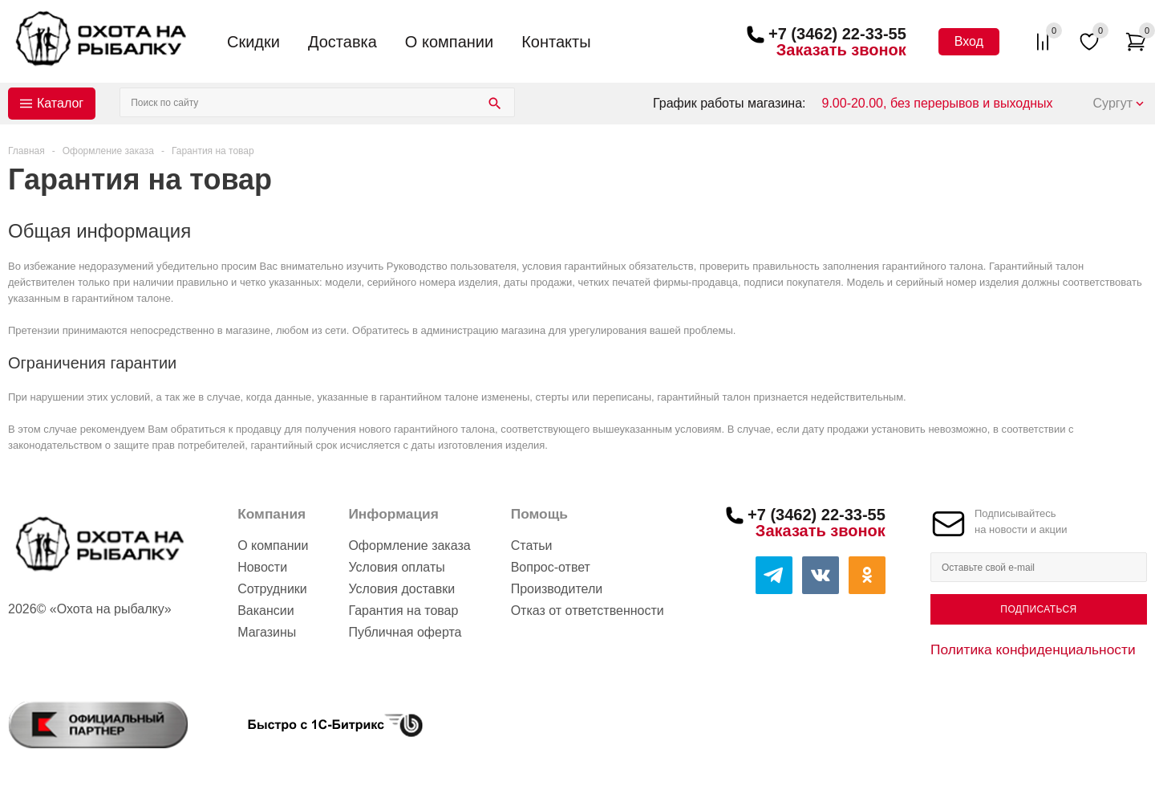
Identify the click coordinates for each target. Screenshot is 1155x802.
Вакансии (265, 610)
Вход (968, 41)
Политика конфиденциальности (1033, 649)
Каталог (60, 103)
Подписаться (1038, 609)
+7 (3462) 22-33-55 (837, 34)
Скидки (253, 42)
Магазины (266, 632)
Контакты (555, 42)
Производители (557, 589)
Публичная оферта (404, 632)
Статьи (532, 545)
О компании (449, 42)
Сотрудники (272, 589)
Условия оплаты (396, 567)
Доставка (342, 42)
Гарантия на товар (403, 610)
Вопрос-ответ (550, 567)
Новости (262, 567)
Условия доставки (401, 589)
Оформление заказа (409, 545)
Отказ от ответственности (587, 610)
